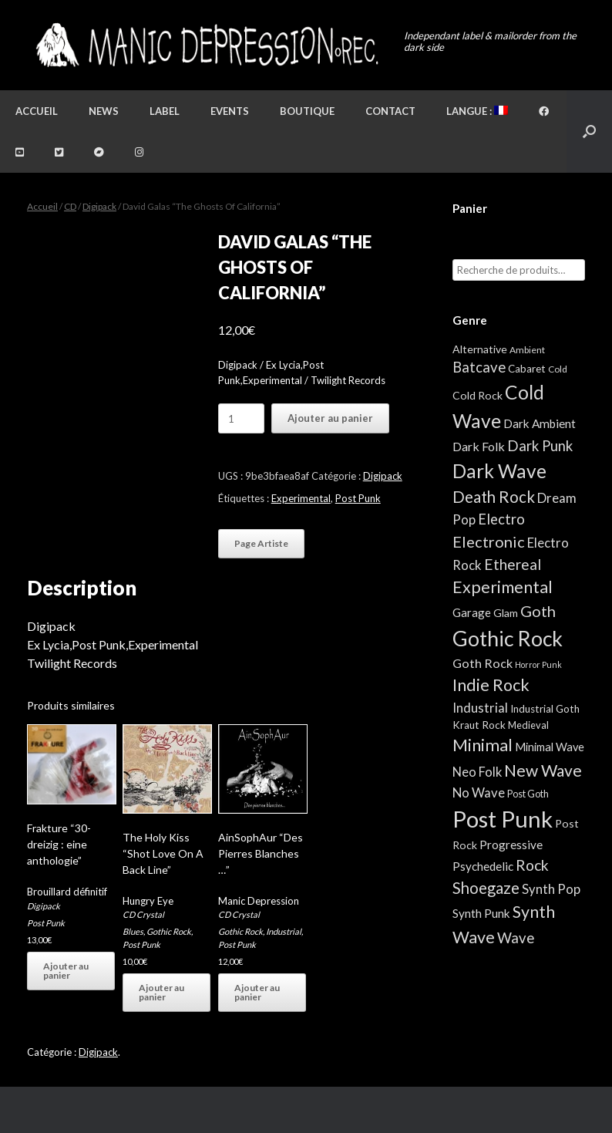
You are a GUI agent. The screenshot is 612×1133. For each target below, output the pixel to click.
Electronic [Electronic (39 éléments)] (488, 541)
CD (70, 206)
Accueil (36, 111)
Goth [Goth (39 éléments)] (538, 611)
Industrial (283, 931)
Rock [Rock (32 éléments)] (532, 865)
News (104, 111)
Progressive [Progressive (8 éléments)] (511, 844)
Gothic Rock (168, 931)
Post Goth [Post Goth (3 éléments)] (528, 793)
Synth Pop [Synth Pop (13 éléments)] (551, 889)
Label (165, 111)
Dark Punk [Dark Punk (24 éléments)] (540, 445)
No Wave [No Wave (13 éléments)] (478, 792)
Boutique (307, 111)
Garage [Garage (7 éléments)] (471, 612)
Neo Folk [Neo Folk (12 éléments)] (477, 772)
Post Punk (358, 498)
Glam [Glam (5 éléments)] (505, 612)
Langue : (477, 111)
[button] (589, 131)
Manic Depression (258, 901)
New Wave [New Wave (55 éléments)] (543, 770)
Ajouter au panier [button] (66, 970)
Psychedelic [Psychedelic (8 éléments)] (482, 866)
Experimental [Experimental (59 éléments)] (502, 587)
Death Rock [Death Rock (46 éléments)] (493, 496)
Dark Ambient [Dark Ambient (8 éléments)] (539, 423)
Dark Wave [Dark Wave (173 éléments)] (499, 471)
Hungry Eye (148, 901)
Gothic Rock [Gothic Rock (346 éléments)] (507, 638)
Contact (390, 111)
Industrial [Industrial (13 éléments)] (480, 708)
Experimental (301, 498)
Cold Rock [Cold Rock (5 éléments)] (477, 395)
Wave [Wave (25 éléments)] (515, 937)
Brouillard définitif (67, 891)
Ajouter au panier (330, 418)
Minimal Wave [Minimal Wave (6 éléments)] (549, 747)
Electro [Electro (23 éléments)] (501, 519)
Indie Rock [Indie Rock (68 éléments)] (491, 685)
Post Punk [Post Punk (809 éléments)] (502, 818)
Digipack (99, 206)
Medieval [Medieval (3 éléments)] (528, 725)
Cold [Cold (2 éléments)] (557, 369)
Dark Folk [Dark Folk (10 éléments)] (478, 446)
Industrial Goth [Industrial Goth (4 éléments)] (545, 709)
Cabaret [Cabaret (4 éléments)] (527, 368)
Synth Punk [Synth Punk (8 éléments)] (481, 913)
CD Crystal (143, 914)
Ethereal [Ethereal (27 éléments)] (512, 564)
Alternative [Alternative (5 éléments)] (479, 349)
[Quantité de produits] (241, 418)
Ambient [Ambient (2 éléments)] (527, 350)
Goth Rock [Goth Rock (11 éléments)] (482, 663)
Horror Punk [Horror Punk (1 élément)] (538, 664)
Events (229, 111)
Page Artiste (261, 543)
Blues (133, 931)
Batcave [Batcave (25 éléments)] (479, 367)
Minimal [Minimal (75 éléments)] (482, 744)
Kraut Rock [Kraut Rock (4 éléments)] (479, 725)
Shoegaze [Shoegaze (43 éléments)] (486, 887)
